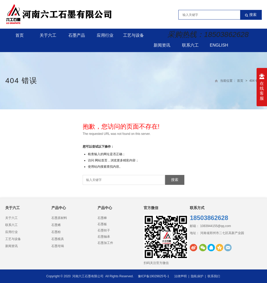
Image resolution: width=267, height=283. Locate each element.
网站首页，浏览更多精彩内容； (117, 160)
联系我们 (214, 276)
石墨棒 (102, 218)
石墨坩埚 (57, 246)
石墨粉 (56, 232)
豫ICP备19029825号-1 (153, 276)
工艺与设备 (133, 35)
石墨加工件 (105, 243)
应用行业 (105, 35)
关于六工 (48, 35)
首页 (19, 35)
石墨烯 (56, 225)
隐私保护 (197, 276)
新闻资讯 (162, 45)
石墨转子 (104, 230)
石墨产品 (76, 35)
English (219, 45)
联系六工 (190, 45)
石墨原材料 (59, 218)
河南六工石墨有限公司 (88, 276)
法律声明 (180, 276)
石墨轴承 (104, 236)
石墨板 (102, 224)
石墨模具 (57, 239)
